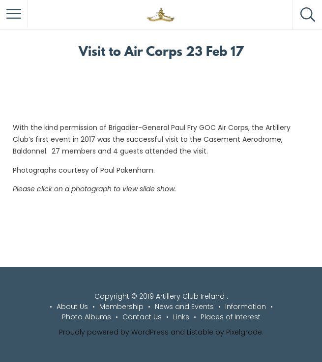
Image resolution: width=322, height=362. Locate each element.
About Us (72, 306)
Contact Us (142, 317)
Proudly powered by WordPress (114, 332)
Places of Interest (231, 317)
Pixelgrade (244, 332)
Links (181, 317)
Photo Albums (86, 317)
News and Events (184, 306)
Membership (121, 306)
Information (245, 306)
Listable (200, 332)
